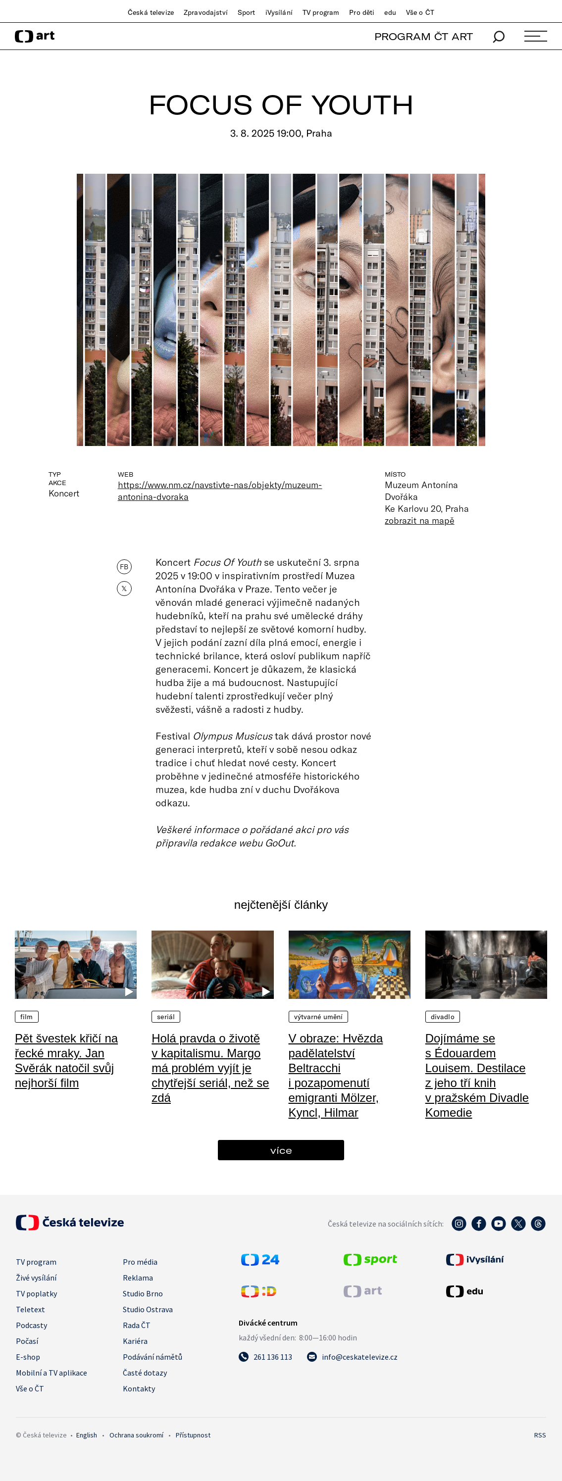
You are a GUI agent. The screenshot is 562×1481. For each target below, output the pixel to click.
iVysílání (279, 12)
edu (390, 12)
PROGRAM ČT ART (423, 36)
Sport (246, 12)
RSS (540, 1435)
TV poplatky (36, 1293)
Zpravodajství (206, 12)
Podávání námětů (152, 1357)
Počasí (27, 1341)
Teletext (30, 1309)
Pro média (140, 1262)
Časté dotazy (145, 1373)
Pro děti (361, 12)
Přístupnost (193, 1435)
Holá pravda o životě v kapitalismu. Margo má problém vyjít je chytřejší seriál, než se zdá (210, 1068)
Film (26, 1016)
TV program (321, 12)
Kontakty (139, 1388)
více (281, 1150)
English (86, 1435)
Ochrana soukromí (136, 1435)
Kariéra (135, 1341)
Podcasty (31, 1325)
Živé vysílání (36, 1278)
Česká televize (151, 12)
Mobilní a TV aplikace (51, 1373)
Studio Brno (143, 1293)
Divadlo (443, 1016)
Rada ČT (137, 1325)
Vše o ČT (420, 12)
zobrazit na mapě (419, 520)
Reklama (138, 1278)
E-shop (28, 1357)
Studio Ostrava (148, 1309)
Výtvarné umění (318, 1016)
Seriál (166, 1016)
